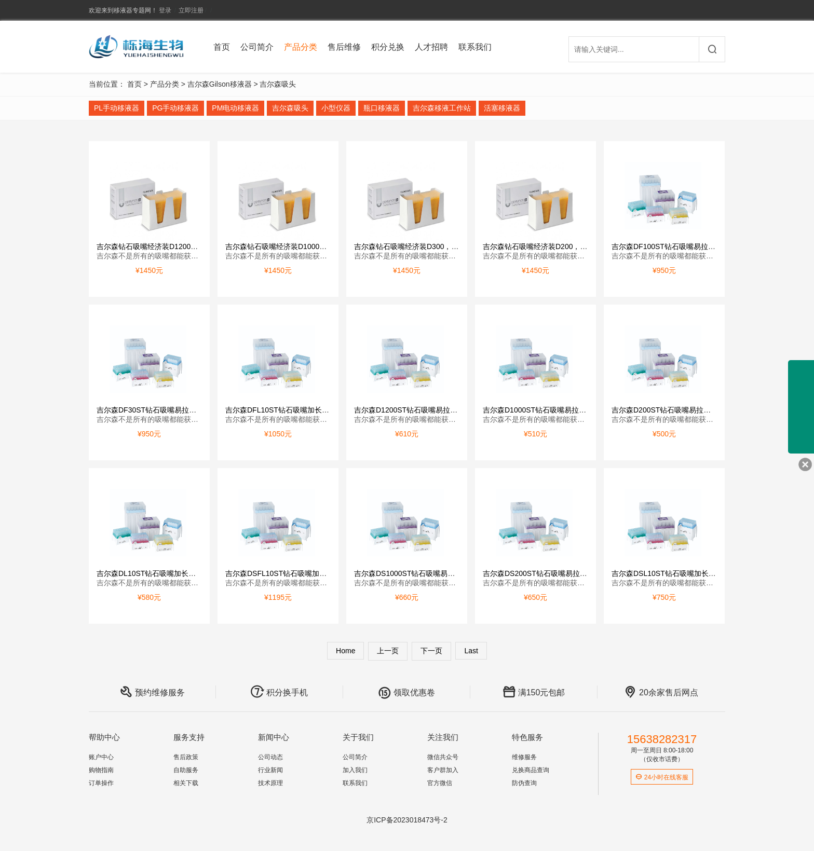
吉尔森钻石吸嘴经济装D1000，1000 (284, 246)
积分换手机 (279, 692)
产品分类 (300, 47)
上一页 (388, 651)
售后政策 (185, 757)
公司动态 (270, 757)
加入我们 (355, 770)
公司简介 (257, 47)
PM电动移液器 (235, 108)
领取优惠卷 (406, 692)
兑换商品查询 (530, 770)
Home (345, 651)
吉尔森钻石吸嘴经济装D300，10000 (412, 246)
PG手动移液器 (175, 108)
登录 (165, 10)
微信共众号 (442, 757)
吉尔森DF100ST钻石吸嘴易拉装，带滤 (674, 246)
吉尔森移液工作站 (442, 108)
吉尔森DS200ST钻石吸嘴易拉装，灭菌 (546, 573)
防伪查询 (524, 783)
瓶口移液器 (381, 108)
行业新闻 (270, 770)
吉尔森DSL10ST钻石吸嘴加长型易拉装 (675, 573)
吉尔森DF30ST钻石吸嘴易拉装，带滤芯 (161, 410)
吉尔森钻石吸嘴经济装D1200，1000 (155, 246)
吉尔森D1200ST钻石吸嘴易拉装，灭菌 (416, 410)
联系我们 (475, 47)
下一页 (431, 651)
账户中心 (101, 757)
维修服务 (524, 757)
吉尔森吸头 (278, 84)
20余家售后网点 (660, 692)
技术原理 (270, 783)
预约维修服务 (152, 692)
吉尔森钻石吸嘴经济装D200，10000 (541, 246)
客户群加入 (442, 770)
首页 (221, 47)
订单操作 (101, 783)
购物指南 (101, 770)
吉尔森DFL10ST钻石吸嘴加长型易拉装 (288, 410)
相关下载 (185, 783)
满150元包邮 (534, 692)
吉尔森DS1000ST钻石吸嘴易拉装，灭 (415, 573)
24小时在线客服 (661, 777)
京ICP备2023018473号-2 (407, 820)
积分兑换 (387, 47)
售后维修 (344, 47)
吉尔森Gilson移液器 (219, 84)
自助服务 (185, 770)
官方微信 (439, 783)
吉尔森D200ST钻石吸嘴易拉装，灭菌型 (676, 410)
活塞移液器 (502, 108)
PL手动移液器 (116, 108)
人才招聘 (431, 47)
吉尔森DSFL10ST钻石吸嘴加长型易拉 (286, 573)
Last (471, 651)
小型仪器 (335, 108)
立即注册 (191, 10)
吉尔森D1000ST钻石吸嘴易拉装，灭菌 (545, 410)
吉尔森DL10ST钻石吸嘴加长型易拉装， (161, 573)
